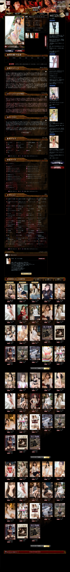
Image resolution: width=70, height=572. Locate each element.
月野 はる (59, 300)
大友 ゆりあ (22, 478)
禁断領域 (10, 451)
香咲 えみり (22, 321)
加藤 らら (34, 389)
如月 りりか (34, 300)
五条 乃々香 (9, 478)
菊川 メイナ (47, 362)
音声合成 (47, 340)
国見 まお (22, 389)
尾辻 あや (47, 321)
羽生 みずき (47, 478)
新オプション (22, 361)
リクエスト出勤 (59, 340)
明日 (48, 279)
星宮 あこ (22, 300)
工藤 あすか (34, 342)
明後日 (58, 279)
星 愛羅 (9, 300)
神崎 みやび (59, 321)
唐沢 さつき (22, 342)
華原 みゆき (9, 389)
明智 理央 (47, 300)
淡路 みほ (34, 410)
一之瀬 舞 (10, 342)
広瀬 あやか (34, 321)
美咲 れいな (9, 321)
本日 (38, 279)
